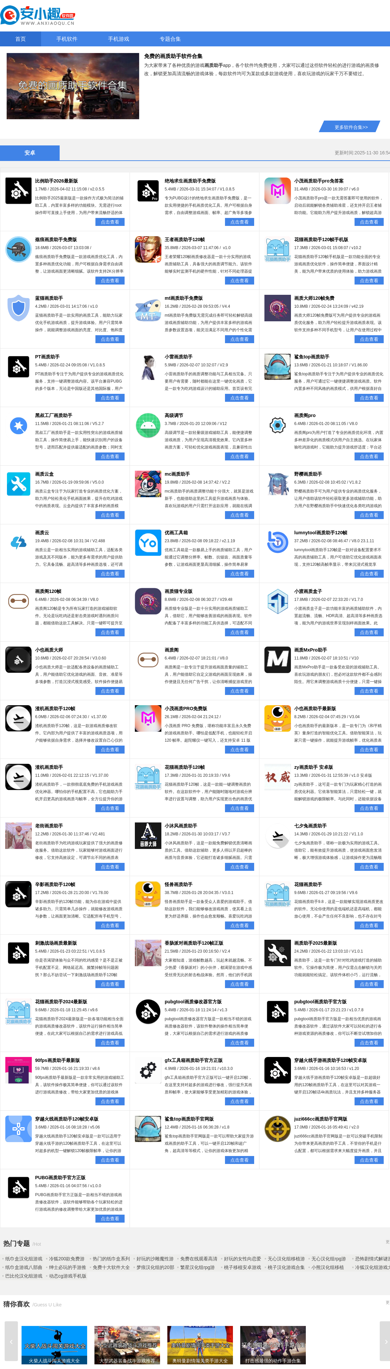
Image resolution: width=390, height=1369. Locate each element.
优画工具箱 (176, 532)
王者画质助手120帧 (185, 239)
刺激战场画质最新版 (56, 943)
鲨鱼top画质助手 (311, 356)
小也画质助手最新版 (315, 708)
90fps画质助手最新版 (57, 1060)
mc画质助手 (177, 474)
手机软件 (67, 39)
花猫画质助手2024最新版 (61, 1001)
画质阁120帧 (48, 591)
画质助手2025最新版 (315, 943)
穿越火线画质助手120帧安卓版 (66, 1119)
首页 (20, 39)
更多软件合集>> (351, 127)
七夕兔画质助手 (310, 825)
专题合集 (170, 39)
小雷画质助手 (179, 356)
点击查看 (110, 222)
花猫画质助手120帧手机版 (321, 239)
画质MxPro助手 (310, 650)
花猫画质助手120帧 (185, 767)
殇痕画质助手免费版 (56, 239)
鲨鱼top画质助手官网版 (189, 1119)
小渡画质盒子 (308, 591)
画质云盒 (44, 474)
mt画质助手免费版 (184, 298)
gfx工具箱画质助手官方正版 (194, 1060)
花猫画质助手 (308, 884)
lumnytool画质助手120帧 (320, 532)
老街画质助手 (49, 825)
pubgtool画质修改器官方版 (193, 1001)
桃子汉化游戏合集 (286, 1267)
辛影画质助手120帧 (55, 884)
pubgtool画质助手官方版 (320, 1001)
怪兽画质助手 (179, 884)
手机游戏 (118, 39)
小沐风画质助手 (181, 825)
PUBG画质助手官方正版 (60, 1177)
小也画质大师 (49, 650)
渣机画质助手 (49, 767)
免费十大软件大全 (111, 1267)
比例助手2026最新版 (56, 181)
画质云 (42, 532)
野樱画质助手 (308, 474)
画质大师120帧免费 (314, 298)
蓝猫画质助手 (49, 298)
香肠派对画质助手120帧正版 (194, 943)
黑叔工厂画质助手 (53, 415)
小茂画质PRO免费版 (186, 708)
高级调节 (174, 415)
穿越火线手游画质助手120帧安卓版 (330, 1060)
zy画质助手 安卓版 (313, 767)
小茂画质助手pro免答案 (319, 181)
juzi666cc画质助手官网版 (320, 1119)
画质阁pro (305, 415)
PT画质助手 (47, 356)
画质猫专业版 (179, 591)
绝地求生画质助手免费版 (190, 181)
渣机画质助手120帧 (55, 708)
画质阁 (172, 650)
